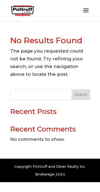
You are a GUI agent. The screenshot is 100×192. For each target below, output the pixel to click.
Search (80, 94)
